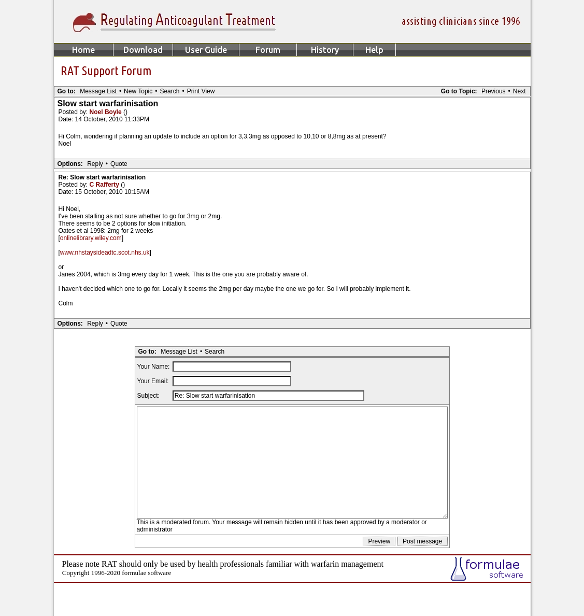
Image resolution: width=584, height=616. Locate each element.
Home (83, 49)
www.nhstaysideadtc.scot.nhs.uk (105, 252)
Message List (98, 91)
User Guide (206, 49)
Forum (268, 49)
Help (374, 49)
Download (143, 49)
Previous (493, 91)
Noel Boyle (106, 112)
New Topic (138, 91)
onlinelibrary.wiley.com (91, 238)
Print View (201, 91)
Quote (118, 163)
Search (169, 91)
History (324, 49)
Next (519, 91)
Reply (95, 163)
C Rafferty (105, 184)
